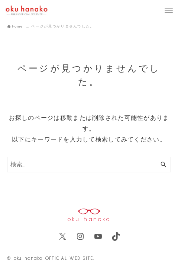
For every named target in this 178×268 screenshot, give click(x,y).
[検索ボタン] (163, 164)
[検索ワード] (89, 164)
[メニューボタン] (168, 10)
